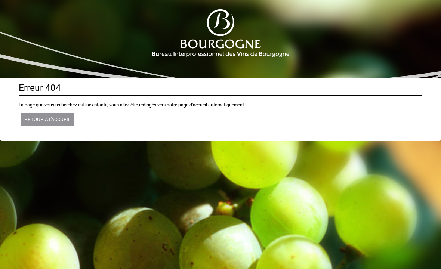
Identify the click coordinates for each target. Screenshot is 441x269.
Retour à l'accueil (47, 119)
